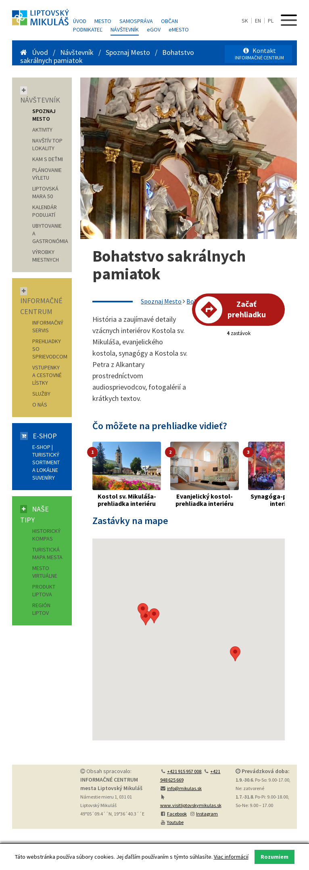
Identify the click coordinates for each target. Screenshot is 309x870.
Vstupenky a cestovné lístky (47, 375)
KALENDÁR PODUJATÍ (44, 210)
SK (245, 20)
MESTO (179, 29)
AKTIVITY (42, 129)
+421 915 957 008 (184, 771)
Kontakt (259, 53)
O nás (39, 404)
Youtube (175, 822)
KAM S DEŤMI (47, 159)
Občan (169, 21)
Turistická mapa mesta (47, 553)
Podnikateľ (87, 29)
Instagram (207, 814)
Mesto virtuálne (44, 571)
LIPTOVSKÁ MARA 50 (45, 192)
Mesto (102, 21)
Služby (41, 393)
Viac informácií (231, 856)
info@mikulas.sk (184, 788)
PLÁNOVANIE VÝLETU (47, 173)
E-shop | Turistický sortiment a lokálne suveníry (46, 462)
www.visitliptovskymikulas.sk (190, 805)
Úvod (79, 21)
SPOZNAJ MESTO (44, 114)
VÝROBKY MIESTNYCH (45, 255)
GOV (154, 29)
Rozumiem (274, 856)
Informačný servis (47, 326)
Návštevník (125, 29)
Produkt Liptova (43, 590)
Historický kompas (46, 534)
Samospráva (136, 21)
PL (271, 20)
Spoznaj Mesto (128, 52)
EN (258, 20)
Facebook (177, 814)
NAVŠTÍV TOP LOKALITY (47, 144)
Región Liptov (41, 609)
